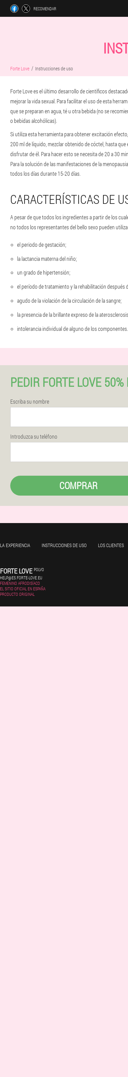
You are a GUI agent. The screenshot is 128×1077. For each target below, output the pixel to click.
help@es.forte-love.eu (21, 577)
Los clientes (111, 545)
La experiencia (15, 545)
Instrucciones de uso (64, 545)
